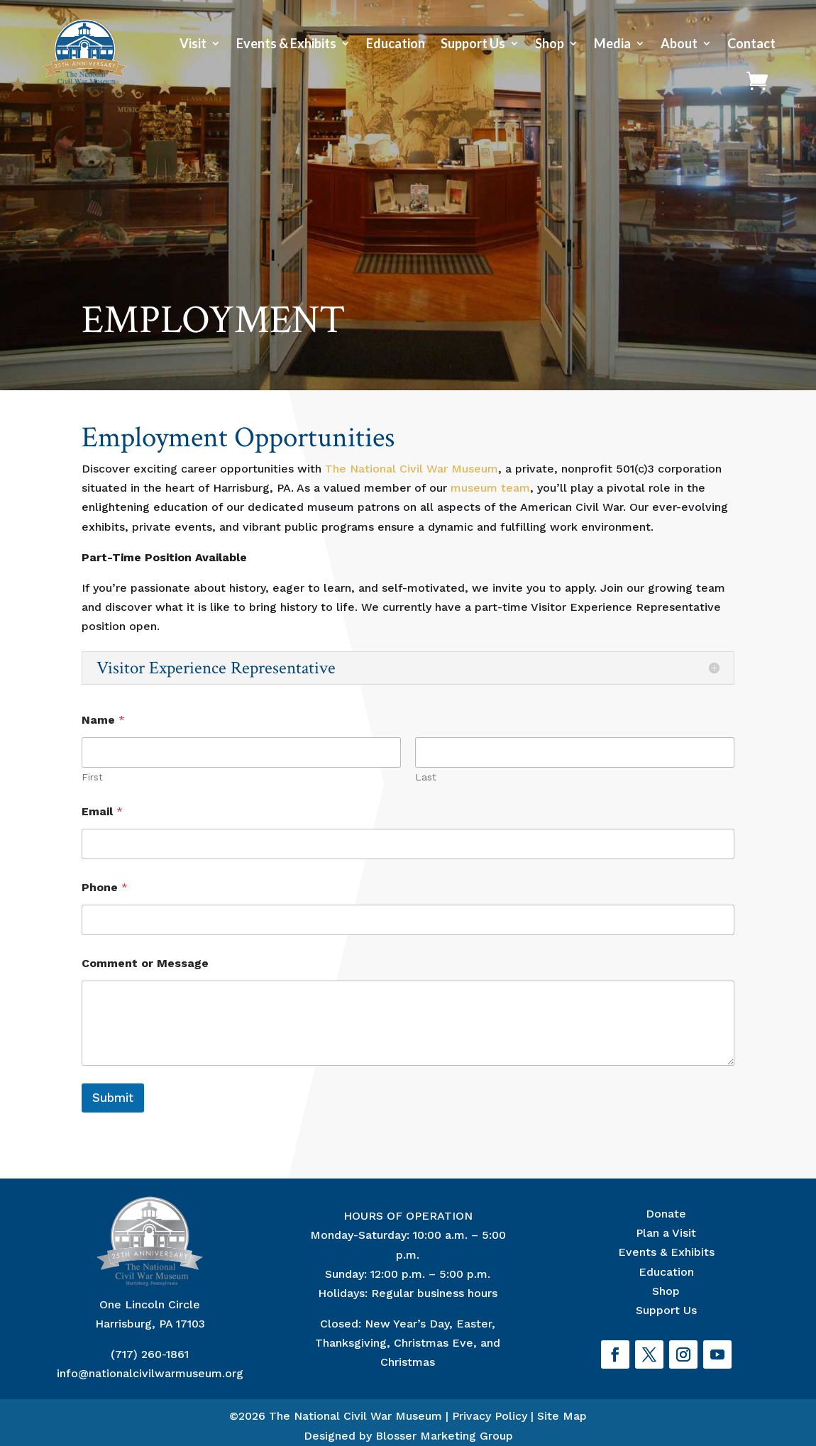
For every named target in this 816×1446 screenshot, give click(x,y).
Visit (193, 43)
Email (102, 811)
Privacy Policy (489, 1416)
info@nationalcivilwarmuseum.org (150, 1373)
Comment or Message (145, 963)
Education (395, 43)
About (679, 43)
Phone (105, 887)
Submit (112, 1098)
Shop (549, 43)
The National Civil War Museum (411, 468)
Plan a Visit (666, 1233)
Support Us (473, 43)
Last (425, 777)
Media (612, 43)
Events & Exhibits (286, 43)
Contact (751, 43)
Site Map (562, 1416)
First (92, 777)
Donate (666, 1213)
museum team (490, 488)
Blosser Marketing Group (444, 1435)
